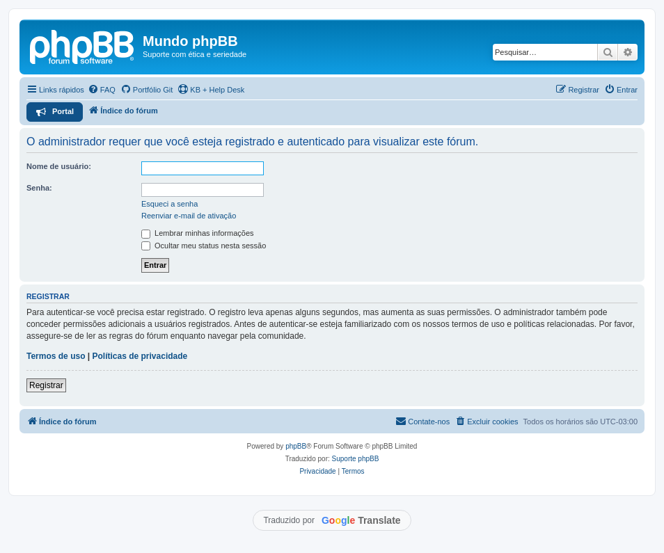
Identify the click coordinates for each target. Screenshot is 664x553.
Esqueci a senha (169, 204)
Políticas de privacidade (140, 356)
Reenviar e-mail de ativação (188, 215)
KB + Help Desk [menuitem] (210, 89)
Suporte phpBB (355, 459)
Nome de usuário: (58, 166)
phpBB (295, 446)
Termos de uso (55, 356)
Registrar (46, 385)
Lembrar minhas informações (197, 233)
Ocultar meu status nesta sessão (203, 245)
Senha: (39, 188)
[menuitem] (102, 89)
